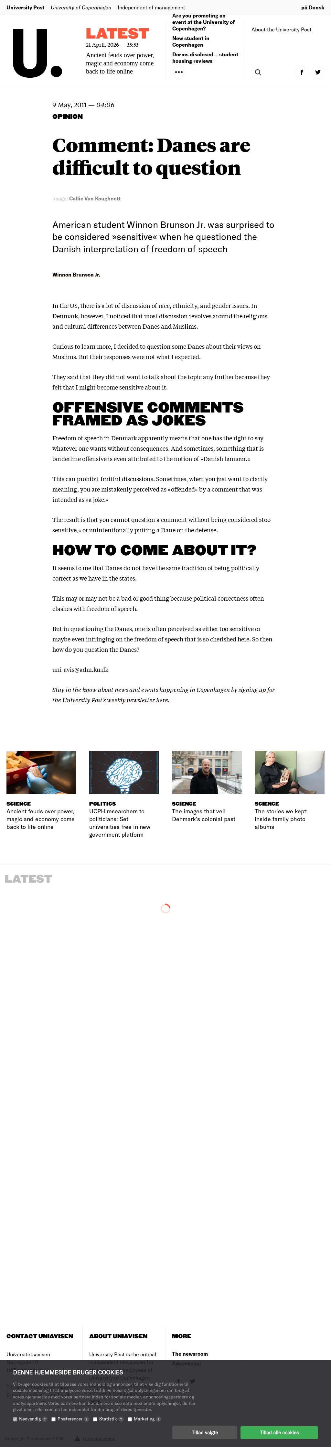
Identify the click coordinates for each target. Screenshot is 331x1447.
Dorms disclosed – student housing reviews (205, 57)
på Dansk (313, 7)
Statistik (111, 1418)
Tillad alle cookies (279, 1432)
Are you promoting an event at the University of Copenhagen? (203, 21)
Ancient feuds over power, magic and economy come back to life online (120, 63)
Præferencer (73, 1418)
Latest (117, 34)
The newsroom (190, 1354)
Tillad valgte (205, 1432)
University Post (25, 7)
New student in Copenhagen (190, 41)
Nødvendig (33, 1418)
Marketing (147, 1418)
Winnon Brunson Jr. (76, 274)
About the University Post (281, 29)
